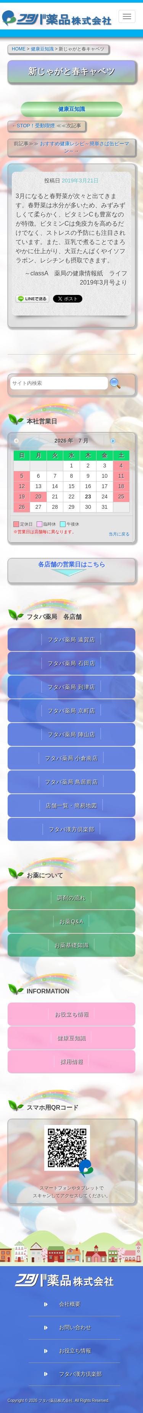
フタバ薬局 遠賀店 (71, 640)
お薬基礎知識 (72, 945)
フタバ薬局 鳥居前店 (71, 782)
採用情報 (71, 1061)
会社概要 (69, 1304)
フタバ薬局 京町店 (71, 711)
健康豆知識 (71, 109)
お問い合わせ (75, 1327)
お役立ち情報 (72, 1014)
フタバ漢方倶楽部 (72, 829)
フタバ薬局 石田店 (71, 663)
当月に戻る (119, 534)
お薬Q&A (71, 921)
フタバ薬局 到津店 (71, 687)
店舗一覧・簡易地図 (71, 806)
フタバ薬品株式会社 (56, 1400)
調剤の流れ (71, 898)
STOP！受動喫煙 (36, 126)
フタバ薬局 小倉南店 (71, 758)
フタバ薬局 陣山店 (71, 734)
